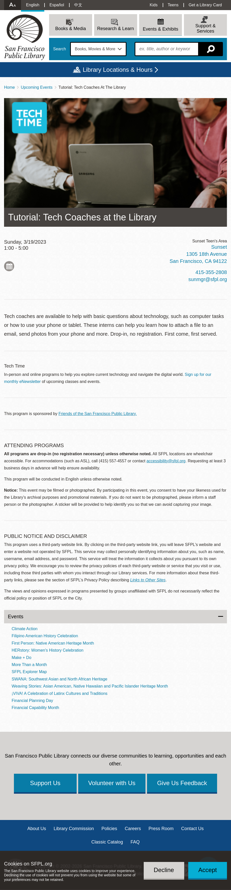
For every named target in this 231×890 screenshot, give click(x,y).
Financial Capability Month (35, 707)
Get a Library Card (205, 5)
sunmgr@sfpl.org (207, 279)
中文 (78, 5)
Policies (109, 828)
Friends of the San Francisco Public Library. (97, 414)
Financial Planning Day (32, 700)
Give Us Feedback (182, 783)
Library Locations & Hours (118, 69)
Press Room (161, 828)
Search (59, 49)
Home (9, 87)
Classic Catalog (107, 842)
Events (15, 616)
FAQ (135, 842)
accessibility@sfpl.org (165, 461)
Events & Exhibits (160, 29)
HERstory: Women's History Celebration (47, 650)
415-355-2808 (211, 272)
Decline (164, 869)
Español (56, 5)
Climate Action (24, 629)
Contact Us (192, 828)
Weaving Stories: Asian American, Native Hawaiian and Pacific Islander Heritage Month (90, 686)
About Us (36, 828)
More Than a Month (29, 665)
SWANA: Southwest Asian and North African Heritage (59, 679)
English (32, 5)
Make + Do (21, 657)
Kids (154, 5)
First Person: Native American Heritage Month (53, 643)
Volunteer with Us (112, 783)
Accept (207, 869)
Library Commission (74, 828)
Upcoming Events (36, 87)
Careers (133, 828)
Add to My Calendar (9, 266)
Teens (173, 5)
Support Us (45, 783)
